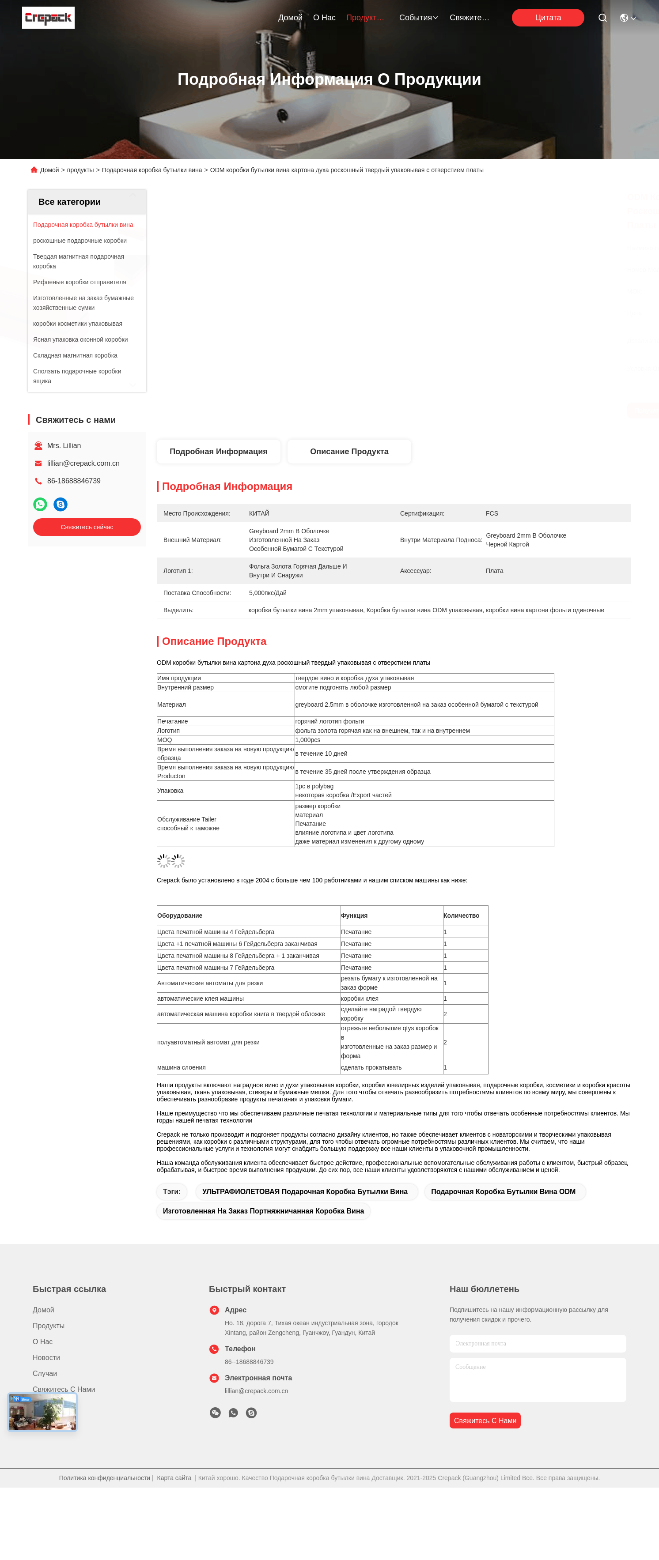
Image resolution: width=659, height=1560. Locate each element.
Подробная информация (218, 451)
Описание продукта (349, 451)
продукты (367, 17)
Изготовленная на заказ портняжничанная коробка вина (263, 1211)
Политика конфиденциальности (105, 1477)
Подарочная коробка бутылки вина (152, 169)
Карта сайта (174, 1477)
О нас (324, 17)
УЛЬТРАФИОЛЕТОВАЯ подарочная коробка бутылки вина (305, 1191)
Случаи (45, 1373)
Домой (290, 17)
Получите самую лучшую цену (481, 410)
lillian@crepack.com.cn (83, 463)
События (419, 17)
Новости (46, 1357)
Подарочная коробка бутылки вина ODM (503, 1191)
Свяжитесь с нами (471, 17)
